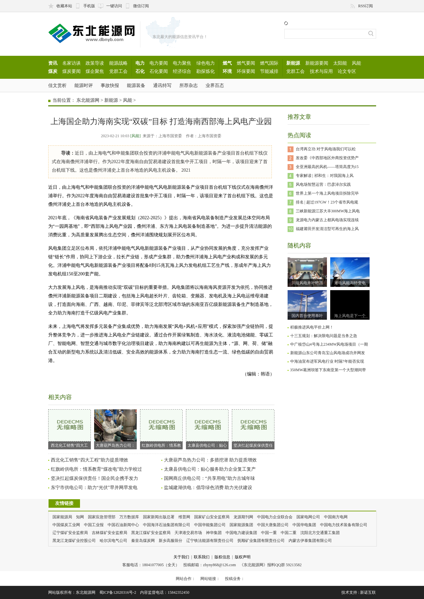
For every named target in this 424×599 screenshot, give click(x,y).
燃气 (227, 63)
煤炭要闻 (71, 71)
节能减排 (269, 71)
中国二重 (288, 532)
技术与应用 (321, 71)
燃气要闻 (246, 63)
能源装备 (136, 85)
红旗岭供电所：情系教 (161, 428)
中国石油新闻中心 (123, 525)
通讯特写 (162, 85)
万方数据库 (129, 517)
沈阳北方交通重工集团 (320, 532)
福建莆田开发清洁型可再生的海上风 (327, 228)
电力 (140, 63)
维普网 (184, 517)
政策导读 (95, 63)
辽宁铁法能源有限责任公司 (209, 540)
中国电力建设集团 (241, 532)
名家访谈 (71, 63)
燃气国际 (269, 63)
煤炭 (52, 71)
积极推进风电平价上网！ (311, 327)
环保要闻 (246, 71)
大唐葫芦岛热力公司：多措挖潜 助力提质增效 (210, 460)
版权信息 (222, 557)
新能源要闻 (316, 63)
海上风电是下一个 (350, 315)
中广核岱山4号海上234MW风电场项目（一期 (329, 344)
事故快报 (110, 85)
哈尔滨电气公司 (113, 540)
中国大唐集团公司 (273, 525)
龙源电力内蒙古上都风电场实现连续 (327, 220)
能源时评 (83, 85)
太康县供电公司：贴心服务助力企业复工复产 (210, 469)
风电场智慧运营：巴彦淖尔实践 (323, 184)
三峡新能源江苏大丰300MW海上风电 (328, 211)
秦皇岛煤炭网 (143, 540)
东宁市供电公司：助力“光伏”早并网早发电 (94, 487)
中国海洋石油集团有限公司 (166, 525)
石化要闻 (159, 71)
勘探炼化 (205, 71)
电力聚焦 (182, 63)
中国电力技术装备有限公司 (343, 525)
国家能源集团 (241, 525)
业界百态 (215, 85)
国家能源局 (62, 517)
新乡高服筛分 (170, 540)
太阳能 (340, 63)
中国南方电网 (336, 517)
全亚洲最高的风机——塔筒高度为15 (327, 166)
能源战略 (118, 63)
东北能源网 (87, 100)
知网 (80, 517)
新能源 (293, 63)
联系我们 (202, 557)
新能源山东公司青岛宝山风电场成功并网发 (327, 353)
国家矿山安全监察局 (212, 517)
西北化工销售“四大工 (69, 428)
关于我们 (181, 557)
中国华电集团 (304, 525)
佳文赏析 (57, 85)
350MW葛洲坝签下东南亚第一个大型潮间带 (328, 370)
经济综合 (182, 71)
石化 (140, 71)
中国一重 (269, 532)
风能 (356, 63)
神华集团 (214, 532)
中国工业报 (94, 525)
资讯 (52, 63)
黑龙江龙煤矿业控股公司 (74, 540)
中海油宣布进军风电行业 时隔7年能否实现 (327, 361)
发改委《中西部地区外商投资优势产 (327, 158)
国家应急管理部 (101, 517)
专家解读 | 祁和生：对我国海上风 (324, 175)
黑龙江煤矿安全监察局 (151, 532)
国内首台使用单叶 (307, 315)
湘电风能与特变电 (350, 283)
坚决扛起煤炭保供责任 (253, 428)
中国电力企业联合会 (275, 517)
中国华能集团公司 (210, 525)
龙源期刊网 (243, 517)
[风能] (135, 136)
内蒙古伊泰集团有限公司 (310, 540)
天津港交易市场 (188, 532)
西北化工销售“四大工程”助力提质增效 (89, 460)
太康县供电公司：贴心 (207, 428)
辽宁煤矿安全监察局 (70, 532)
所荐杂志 (188, 85)
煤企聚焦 (95, 71)
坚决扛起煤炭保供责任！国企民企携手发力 (94, 478)
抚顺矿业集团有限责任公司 (261, 540)
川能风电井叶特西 (307, 283)
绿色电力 (205, 63)
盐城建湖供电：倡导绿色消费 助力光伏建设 (208, 487)
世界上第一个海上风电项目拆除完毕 (327, 193)
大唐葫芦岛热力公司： (115, 428)
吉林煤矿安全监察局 (109, 532)
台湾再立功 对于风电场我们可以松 (326, 149)
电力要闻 (159, 63)
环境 (227, 71)
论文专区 (347, 71)
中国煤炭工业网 (66, 525)
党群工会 (118, 71)
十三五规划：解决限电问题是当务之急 (323, 335)
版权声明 (243, 557)
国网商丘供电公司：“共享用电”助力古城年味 (209, 478)
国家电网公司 (308, 517)
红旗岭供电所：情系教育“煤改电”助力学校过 (96, 469)
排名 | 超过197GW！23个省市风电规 (327, 202)
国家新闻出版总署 (158, 517)
